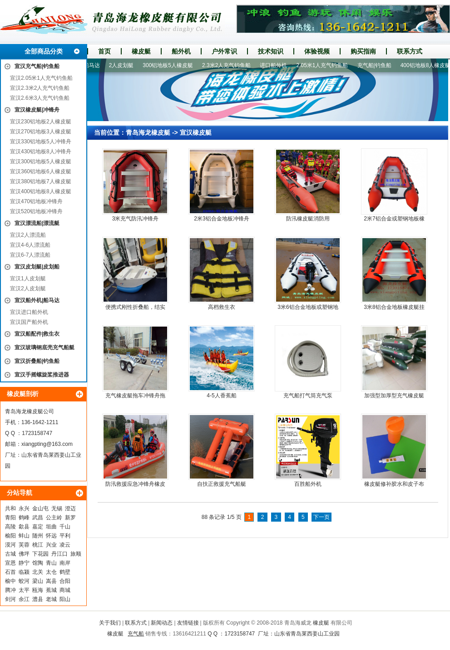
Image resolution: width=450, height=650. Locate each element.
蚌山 (24, 536)
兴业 (51, 545)
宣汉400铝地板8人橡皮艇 (40, 191)
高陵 (10, 526)
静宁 (24, 563)
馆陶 (37, 563)
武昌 (37, 517)
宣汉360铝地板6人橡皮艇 (40, 171)
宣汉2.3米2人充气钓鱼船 (39, 88)
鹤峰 (24, 517)
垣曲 (51, 526)
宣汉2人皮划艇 (28, 288)
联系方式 (409, 51)
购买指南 (363, 51)
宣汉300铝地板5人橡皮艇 (40, 161)
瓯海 (37, 590)
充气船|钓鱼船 (378, 65)
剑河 (10, 599)
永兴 (24, 508)
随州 (37, 536)
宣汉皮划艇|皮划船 (37, 267)
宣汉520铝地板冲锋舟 (36, 211)
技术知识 (270, 51)
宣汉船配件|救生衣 (37, 334)
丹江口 (59, 554)
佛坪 (24, 554)
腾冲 (10, 590)
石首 (10, 572)
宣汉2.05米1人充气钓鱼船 (41, 78)
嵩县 (51, 581)
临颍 (24, 572)
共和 (10, 508)
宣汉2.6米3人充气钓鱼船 (39, 98)
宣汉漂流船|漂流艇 (37, 223)
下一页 (321, 517)
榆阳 (10, 536)
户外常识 (224, 51)
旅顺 (75, 554)
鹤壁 (64, 572)
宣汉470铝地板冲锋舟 (36, 201)
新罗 (70, 517)
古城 (10, 554)
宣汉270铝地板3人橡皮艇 (40, 131)
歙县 (24, 526)
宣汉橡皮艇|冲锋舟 (37, 110)
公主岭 (54, 517)
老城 (51, 599)
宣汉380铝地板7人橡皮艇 (40, 181)
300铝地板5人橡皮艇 (171, 65)
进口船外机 (276, 65)
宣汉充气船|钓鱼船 (37, 66)
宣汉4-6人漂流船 (30, 245)
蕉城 (51, 590)
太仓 (51, 572)
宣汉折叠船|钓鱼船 (37, 361)
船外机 (181, 51)
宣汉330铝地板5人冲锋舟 (40, 141)
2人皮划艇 (124, 65)
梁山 (37, 581)
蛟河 (24, 581)
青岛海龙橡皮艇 (148, 132)
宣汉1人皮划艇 (28, 278)
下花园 (40, 554)
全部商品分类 (44, 51)
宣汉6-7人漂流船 (30, 255)
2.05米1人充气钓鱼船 (325, 65)
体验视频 (317, 51)
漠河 (10, 545)
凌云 (64, 545)
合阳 (64, 581)
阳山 (64, 599)
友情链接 (188, 623)
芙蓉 (24, 545)
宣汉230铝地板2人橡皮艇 (40, 121)
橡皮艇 (141, 51)
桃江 (37, 545)
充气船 (136, 633)
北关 (37, 572)
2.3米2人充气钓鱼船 (229, 65)
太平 (24, 590)
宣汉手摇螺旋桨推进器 (42, 374)
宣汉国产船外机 (29, 322)
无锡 (56, 508)
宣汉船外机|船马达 (37, 300)
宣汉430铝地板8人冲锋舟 (40, 151)
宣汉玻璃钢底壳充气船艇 (44, 347)
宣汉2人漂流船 (28, 235)
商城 (64, 590)
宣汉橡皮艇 (196, 132)
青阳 (10, 517)
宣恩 (10, 563)
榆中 (10, 581)
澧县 (37, 599)
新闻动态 (162, 623)
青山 (51, 563)
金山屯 (40, 508)
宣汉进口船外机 (29, 312)
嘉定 (37, 526)
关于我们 (110, 623)
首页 (104, 51)
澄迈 (70, 508)
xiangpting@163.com (47, 444)
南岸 (64, 563)
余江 (24, 599)
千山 (64, 526)
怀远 (51, 536)
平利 (64, 536)
